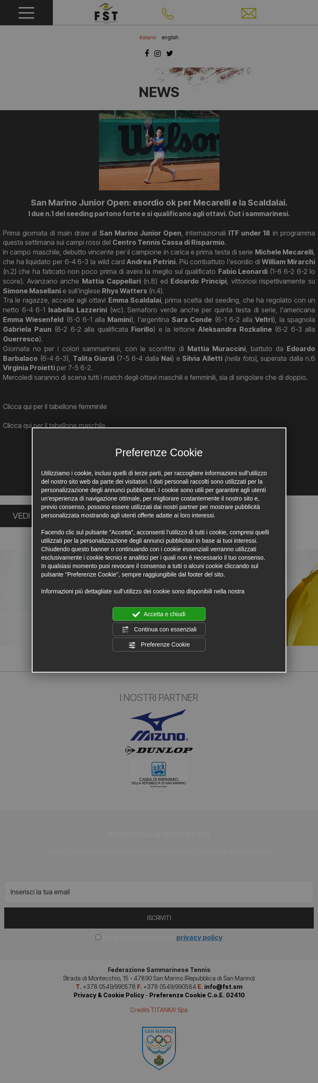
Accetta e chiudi (159, 614)
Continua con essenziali (159, 630)
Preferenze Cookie (159, 645)
